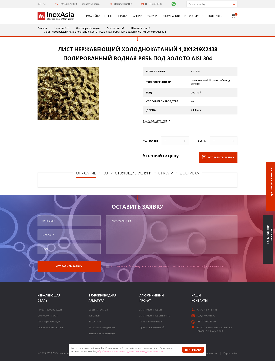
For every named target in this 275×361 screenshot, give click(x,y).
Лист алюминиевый (150, 309)
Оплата (165, 173)
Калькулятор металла (269, 234)
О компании (171, 16)
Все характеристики (155, 120)
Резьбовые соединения (102, 327)
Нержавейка (91, 16)
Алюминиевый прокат (143, 297)
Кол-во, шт (150, 140)
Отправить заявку (221, 157)
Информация (194, 16)
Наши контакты (196, 297)
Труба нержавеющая (50, 309)
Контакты (215, 16)
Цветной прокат (116, 16)
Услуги (152, 16)
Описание (86, 173)
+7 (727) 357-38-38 (68, 3)
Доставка (189, 173)
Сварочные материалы (51, 327)
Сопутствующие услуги (127, 173)
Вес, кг (202, 140)
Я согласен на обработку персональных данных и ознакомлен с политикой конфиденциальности (167, 266)
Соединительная (98, 309)
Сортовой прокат (48, 315)
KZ (44, 3)
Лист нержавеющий (49, 321)
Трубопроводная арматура (93, 297)
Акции (137, 16)
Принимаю (193, 349)
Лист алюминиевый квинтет (155, 315)
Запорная (94, 315)
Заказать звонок (91, 3)
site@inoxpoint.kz (123, 3)
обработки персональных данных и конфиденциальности (130, 351)
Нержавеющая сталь (42, 297)
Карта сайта (230, 353)
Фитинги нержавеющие (102, 333)
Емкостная (95, 321)
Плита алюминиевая (151, 321)
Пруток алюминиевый (152, 327)
